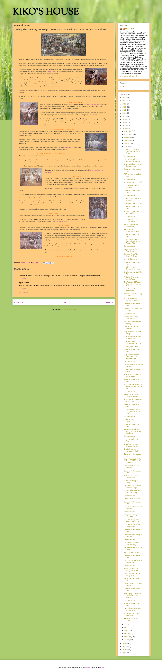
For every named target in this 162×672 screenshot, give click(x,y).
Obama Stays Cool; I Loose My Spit (131, 318)
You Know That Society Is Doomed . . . (133, 536)
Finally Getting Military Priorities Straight (132, 395)
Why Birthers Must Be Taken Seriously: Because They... (131, 356)
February (127, 637)
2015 (124, 110)
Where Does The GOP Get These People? (132, 492)
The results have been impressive (28, 201)
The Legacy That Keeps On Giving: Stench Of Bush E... (132, 595)
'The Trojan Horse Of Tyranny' (131, 467)
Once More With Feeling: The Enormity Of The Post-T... (132, 411)
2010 (124, 125)
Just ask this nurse (61, 221)
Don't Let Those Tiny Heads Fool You (131, 255)
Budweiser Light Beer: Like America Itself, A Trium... (132, 151)
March (126, 633)
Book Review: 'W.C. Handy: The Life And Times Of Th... (132, 241)
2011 (124, 122)
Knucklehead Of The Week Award (131, 290)
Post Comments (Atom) (68, 309)
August (127, 143)
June (126, 624)
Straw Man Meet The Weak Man (131, 614)
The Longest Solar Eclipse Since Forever (133, 400)
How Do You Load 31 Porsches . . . (131, 186)
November (128, 134)
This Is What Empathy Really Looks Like (131, 570)
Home (64, 302)
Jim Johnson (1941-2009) (133, 182)
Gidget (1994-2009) (131, 346)
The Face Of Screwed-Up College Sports (133, 165)
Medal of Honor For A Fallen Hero (131, 250)
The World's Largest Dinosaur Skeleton (131, 445)
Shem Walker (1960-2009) (133, 499)
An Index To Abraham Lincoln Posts (131, 278)
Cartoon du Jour (129, 156)
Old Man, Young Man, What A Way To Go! (131, 521)
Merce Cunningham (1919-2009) (131, 225)
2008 (124, 643)
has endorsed (68, 84)
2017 (124, 104)
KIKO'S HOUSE (45, 12)
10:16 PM (22, 288)
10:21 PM (22, 278)
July (126, 146)
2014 (124, 113)
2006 (124, 650)
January (127, 640)
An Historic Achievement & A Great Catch (133, 337)
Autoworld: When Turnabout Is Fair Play (132, 342)
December (128, 131)
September (128, 140)
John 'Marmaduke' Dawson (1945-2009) (132, 300)
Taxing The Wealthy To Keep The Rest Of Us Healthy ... (132, 431)
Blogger (101, 667)
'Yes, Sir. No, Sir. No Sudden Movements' (132, 160)
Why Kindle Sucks (130, 259)
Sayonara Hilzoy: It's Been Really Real (133, 575)
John (21, 273)
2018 (124, 101)
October (127, 137)
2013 (124, 116)
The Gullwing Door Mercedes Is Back (131, 450)
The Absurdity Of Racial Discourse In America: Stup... (132, 284)
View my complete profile (128, 76)
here (51, 244)
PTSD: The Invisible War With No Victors (132, 609)
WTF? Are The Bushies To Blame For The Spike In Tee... (133, 386)
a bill (32, 78)
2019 (124, 98)
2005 (124, 653)
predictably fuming (92, 104)
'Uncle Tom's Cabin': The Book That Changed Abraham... (132, 461)
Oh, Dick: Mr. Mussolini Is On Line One (133, 562)
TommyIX (87, 667)
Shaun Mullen (130, 29)
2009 (124, 128)
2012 (124, 119)
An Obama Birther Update (133, 203)
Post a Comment (22, 292)
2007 (124, 647)
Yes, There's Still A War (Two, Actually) (132, 544)
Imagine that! (67, 147)
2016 (124, 107)
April (126, 630)
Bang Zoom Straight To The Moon (132, 516)
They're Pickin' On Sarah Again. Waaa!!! (132, 375)
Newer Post (18, 302)
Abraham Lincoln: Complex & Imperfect (132, 268)
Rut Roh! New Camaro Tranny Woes (132, 526)
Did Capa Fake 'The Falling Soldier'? (131, 220)
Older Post (109, 302)
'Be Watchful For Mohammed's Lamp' (132, 230)
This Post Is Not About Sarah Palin (132, 212)
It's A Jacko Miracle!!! (131, 553)
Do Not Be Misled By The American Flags (133, 487)
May (126, 627)
